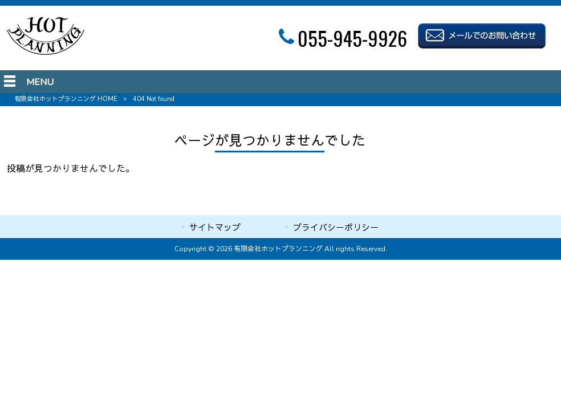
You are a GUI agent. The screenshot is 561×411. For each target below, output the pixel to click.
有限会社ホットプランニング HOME (65, 99)
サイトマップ (215, 227)
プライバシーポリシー (336, 227)
